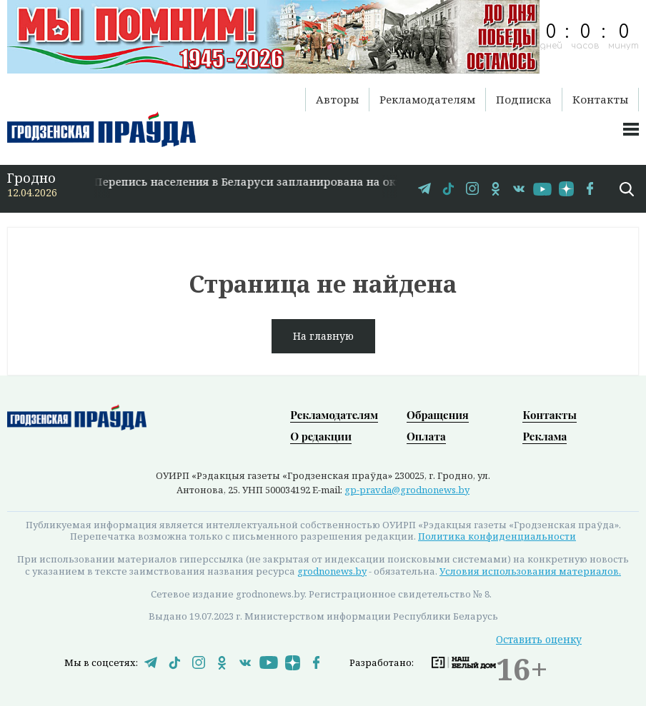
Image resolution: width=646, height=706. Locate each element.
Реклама (544, 436)
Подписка (524, 99)
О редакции (321, 436)
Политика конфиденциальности (497, 536)
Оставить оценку (539, 639)
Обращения (438, 415)
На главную (323, 336)
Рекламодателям (427, 99)
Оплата (426, 436)
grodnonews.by (332, 571)
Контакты (600, 99)
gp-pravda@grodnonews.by (406, 489)
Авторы (337, 99)
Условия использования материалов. (530, 571)
